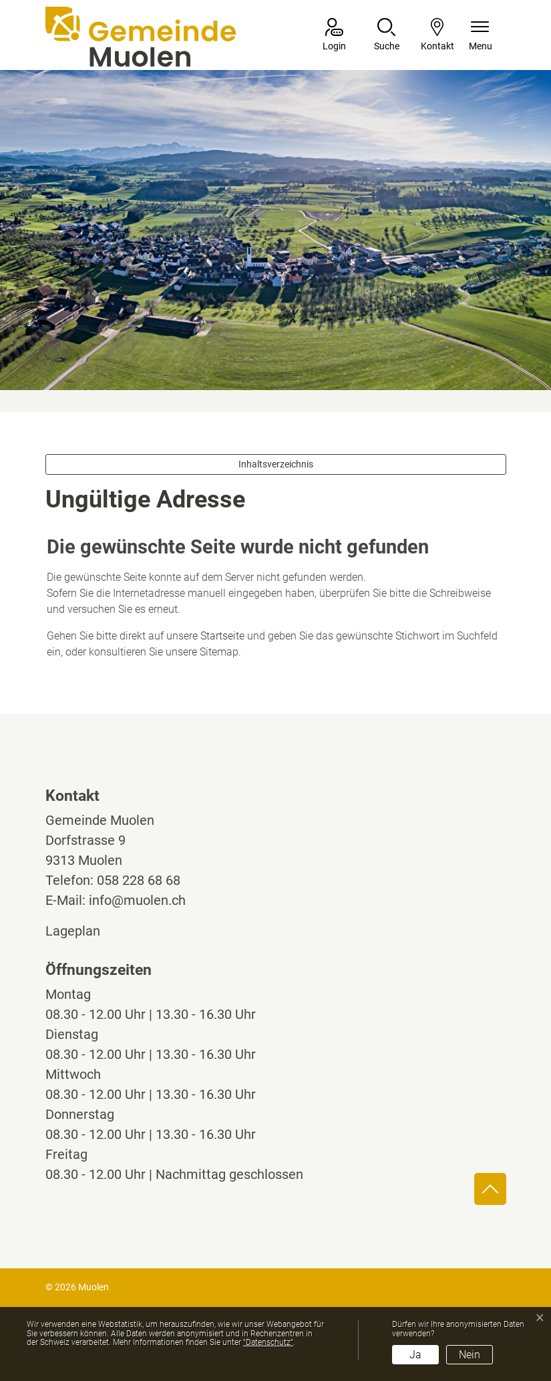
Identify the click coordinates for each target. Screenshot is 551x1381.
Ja (415, 1354)
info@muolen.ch (137, 900)
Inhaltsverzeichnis (275, 464)
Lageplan (85, 931)
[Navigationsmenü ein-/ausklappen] (480, 35)
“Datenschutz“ (268, 1342)
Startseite (222, 635)
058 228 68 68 (138, 880)
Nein (469, 1354)
